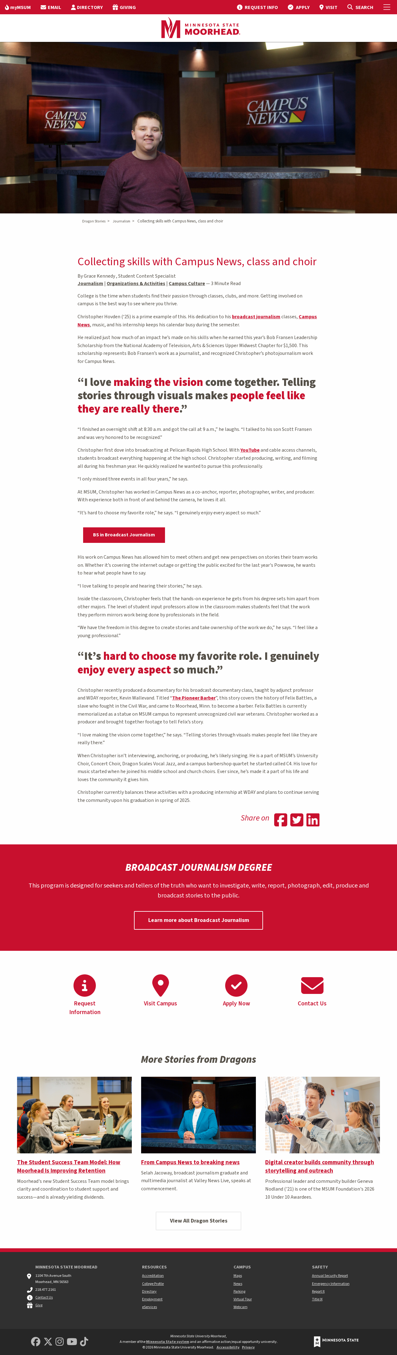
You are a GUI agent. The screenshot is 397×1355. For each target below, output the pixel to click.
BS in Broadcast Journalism (124, 534)
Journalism (121, 221)
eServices (149, 1307)
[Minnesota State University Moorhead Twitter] (48, 1342)
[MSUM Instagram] (60, 1342)
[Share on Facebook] (280, 820)
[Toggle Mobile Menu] (387, 7)
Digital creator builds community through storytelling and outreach (319, 1166)
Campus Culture (187, 283)
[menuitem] (18, 7)
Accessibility (227, 1347)
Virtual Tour (243, 1299)
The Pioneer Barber (194, 698)
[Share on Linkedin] (312, 820)
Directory (149, 1291)
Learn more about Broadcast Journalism (198, 920)
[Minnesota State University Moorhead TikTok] (84, 1342)
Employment (152, 1299)
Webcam (241, 1307)
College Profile (153, 1283)
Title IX (317, 1299)
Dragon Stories (93, 221)
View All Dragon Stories (198, 1221)
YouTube (250, 450)
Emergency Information (331, 1283)
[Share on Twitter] (296, 820)
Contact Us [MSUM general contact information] (44, 1297)
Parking (239, 1291)
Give (38, 1305)
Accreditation (153, 1275)
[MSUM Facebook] (35, 1342)
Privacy (248, 1347)
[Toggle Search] (360, 7)
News (238, 1283)
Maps (238, 1275)
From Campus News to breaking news (190, 1162)
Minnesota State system (167, 1341)
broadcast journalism (256, 316)
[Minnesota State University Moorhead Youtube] (72, 1342)
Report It (318, 1291)
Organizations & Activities (136, 283)
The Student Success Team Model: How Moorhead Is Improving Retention (68, 1166)
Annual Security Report (330, 1275)
